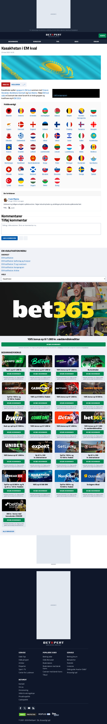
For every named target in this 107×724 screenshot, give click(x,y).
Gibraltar (9, 140)
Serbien (20, 174)
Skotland (33, 174)
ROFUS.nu (50, 30)
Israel (69, 140)
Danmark (21, 93)
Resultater (16, 84)
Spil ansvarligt (35, 30)
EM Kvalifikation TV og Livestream (13, 264)
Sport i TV (22, 669)
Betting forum (72, 656)
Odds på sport (24, 659)
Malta (81, 152)
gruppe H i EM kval (24, 90)
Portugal (69, 163)
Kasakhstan (93, 140)
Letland (33, 152)
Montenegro (9, 163)
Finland (45, 90)
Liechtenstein (45, 152)
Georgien (93, 129)
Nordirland (14, 93)
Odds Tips (22, 656)
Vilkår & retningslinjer (27, 693)
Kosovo (8, 152)
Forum (96, 41)
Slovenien (5, 93)
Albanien (9, 116)
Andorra (21, 116)
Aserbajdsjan (45, 116)
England (33, 129)
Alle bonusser (8, 531)
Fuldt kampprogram (60, 95)
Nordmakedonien (34, 163)
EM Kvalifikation (7, 257)
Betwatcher (71, 659)
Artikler (21, 663)
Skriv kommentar (9, 238)
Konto (102, 35)
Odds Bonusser (48, 659)
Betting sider (47, 656)
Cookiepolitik (23, 699)
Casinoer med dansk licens (52, 671)
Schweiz (9, 174)
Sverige (81, 174)
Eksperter (22, 666)
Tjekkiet (93, 174)
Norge (45, 163)
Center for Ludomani (26, 672)
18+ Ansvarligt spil (43, 720)
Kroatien (21, 152)
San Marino (32, 93)
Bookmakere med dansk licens (51, 667)
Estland (45, 129)
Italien (81, 140)
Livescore (70, 666)
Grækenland (21, 140)
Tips (57, 41)
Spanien (69, 174)
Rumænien (81, 163)
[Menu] (2, 35)
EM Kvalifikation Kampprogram (12, 267)
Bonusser (37, 41)
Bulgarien (93, 116)
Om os (21, 687)
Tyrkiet (8, 185)
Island (57, 140)
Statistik (70, 663)
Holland (33, 140)
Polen (57, 163)
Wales (45, 185)
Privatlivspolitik (24, 696)
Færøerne (81, 129)
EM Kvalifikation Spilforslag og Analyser (15, 261)
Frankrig (69, 129)
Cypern (8, 129)
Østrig (57, 185)
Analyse (6, 84)
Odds (76, 41)
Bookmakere (13, 41)
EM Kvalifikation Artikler (10, 270)
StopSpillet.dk (75, 30)
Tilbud (45, 674)
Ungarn (32, 185)
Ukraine (20, 185)
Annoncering (23, 690)
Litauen (57, 152)
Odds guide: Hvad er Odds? (76, 669)
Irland (45, 140)
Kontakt (22, 683)
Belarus (57, 116)
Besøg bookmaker (53, 344)
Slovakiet (45, 174)
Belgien (69, 116)
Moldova (93, 152)
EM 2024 (17, 98)
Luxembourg (69, 152)
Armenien (33, 116)
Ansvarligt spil (72, 672)
